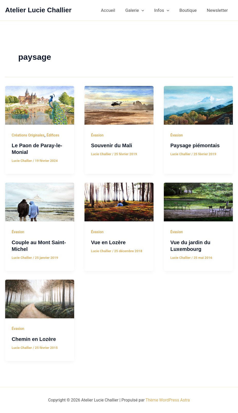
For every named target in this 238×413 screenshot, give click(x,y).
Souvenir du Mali (111, 145)
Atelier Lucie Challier (38, 10)
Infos (165, 10)
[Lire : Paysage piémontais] (198, 104)
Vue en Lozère (108, 242)
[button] (146, 10)
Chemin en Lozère (34, 339)
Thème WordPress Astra (168, 400)
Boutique (190, 10)
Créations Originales (28, 135)
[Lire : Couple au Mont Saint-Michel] (39, 201)
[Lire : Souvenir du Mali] (119, 104)
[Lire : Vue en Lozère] (119, 201)
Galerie (139, 10)
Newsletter (218, 10)
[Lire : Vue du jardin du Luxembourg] (198, 201)
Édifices (52, 135)
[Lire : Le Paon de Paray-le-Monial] (39, 104)
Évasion (97, 135)
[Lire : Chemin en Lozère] (39, 298)
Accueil (114, 10)
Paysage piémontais (195, 145)
